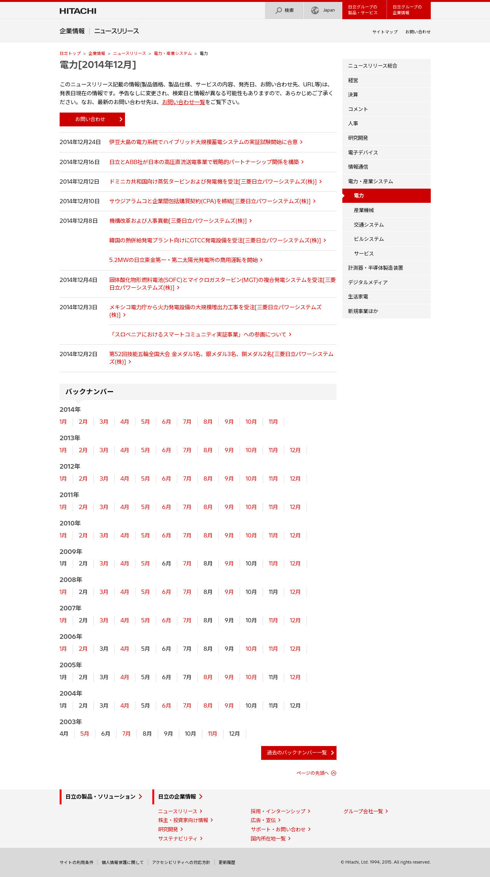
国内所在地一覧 (268, 839)
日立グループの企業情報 (407, 9)
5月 (145, 421)
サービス (364, 253)
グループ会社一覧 (363, 811)
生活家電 (358, 296)
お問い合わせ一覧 (183, 102)
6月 (166, 421)
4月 (124, 421)
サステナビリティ (178, 839)
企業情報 (96, 53)
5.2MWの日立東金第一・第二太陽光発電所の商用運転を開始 (183, 260)
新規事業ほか (363, 311)
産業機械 (364, 210)
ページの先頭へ (313, 773)
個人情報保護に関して (123, 862)
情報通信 (358, 167)
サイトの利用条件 (76, 862)
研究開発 (358, 138)
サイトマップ (385, 32)
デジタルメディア (368, 282)
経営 (353, 80)
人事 (353, 123)
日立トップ (70, 53)
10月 (251, 421)
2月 (83, 421)
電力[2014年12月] (98, 64)
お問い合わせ (418, 32)
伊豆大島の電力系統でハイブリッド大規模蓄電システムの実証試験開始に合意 (203, 142)
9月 (229, 421)
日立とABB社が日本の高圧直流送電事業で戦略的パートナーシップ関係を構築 (204, 162)
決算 (353, 94)
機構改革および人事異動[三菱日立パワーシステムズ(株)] (178, 220)
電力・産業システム (173, 53)
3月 (104, 421)
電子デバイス (363, 152)
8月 (208, 421)
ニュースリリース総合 (372, 66)
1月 (63, 421)
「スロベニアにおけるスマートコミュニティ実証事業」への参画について (198, 334)
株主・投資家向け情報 (183, 820)
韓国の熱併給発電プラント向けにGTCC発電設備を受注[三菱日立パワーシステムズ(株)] (215, 240)
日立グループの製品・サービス (363, 9)
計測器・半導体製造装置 (375, 268)
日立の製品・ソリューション (100, 796)
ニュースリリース (129, 53)
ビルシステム (369, 239)
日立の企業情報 (177, 796)
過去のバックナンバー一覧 (297, 752)
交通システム (369, 225)
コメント (358, 109)
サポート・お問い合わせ (278, 829)
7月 (187, 421)
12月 (295, 450)
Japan (323, 11)
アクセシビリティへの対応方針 (181, 862)
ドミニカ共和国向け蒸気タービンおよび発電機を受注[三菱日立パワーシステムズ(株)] (213, 181)
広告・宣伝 (263, 820)
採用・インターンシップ (278, 811)
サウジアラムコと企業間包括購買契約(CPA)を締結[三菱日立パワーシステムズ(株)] (210, 201)
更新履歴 (226, 862)
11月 (273, 421)
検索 (284, 11)
